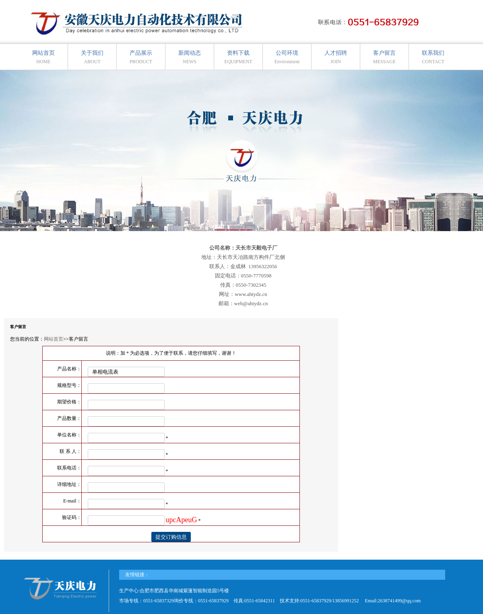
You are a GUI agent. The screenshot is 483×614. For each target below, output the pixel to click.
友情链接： (137, 574)
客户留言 (384, 57)
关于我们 (92, 57)
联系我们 (433, 57)
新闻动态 (189, 57)
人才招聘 (335, 57)
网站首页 (43, 57)
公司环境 (287, 57)
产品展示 (141, 57)
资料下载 (238, 57)
